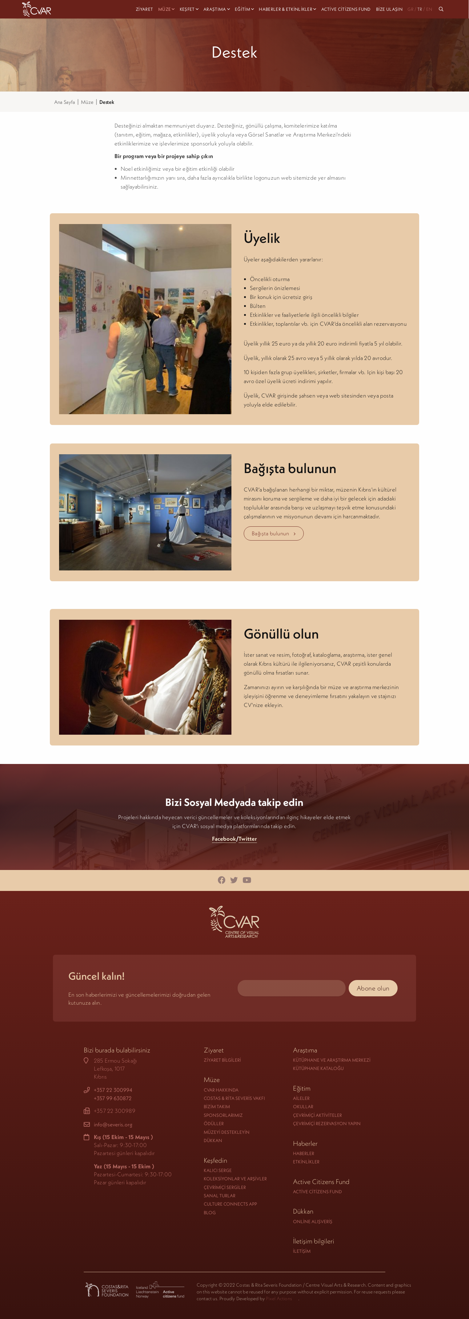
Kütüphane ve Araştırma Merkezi (332, 1060)
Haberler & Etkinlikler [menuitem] (285, 9)
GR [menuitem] (410, 9)
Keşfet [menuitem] (187, 9)
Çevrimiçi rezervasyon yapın (327, 1123)
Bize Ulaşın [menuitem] (389, 9)
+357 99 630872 (113, 1098)
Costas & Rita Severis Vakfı (234, 1098)
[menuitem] (442, 9)
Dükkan (213, 1140)
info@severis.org (113, 1124)
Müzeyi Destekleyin (227, 1132)
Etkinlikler (306, 1162)
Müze (87, 102)
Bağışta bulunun (274, 533)
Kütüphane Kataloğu (318, 1068)
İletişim (302, 1251)
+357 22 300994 (113, 1090)
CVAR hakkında (221, 1090)
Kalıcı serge (218, 1170)
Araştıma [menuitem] (214, 9)
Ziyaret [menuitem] (144, 9)
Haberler (303, 1153)
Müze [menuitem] (164, 9)
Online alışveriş (312, 1221)
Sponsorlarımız (223, 1115)
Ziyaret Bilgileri (222, 1060)
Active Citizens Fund (317, 1191)
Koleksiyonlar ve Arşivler (235, 1179)
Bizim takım (217, 1106)
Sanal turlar (219, 1196)
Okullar (303, 1106)
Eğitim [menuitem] (242, 9)
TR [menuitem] (419, 9)
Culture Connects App (230, 1204)
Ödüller (214, 1123)
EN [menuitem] (429, 9)
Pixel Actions (279, 1298)
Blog (210, 1212)
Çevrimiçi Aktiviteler (317, 1115)
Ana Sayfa (64, 102)
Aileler (301, 1098)
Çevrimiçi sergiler (225, 1187)
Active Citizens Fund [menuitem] (346, 9)
